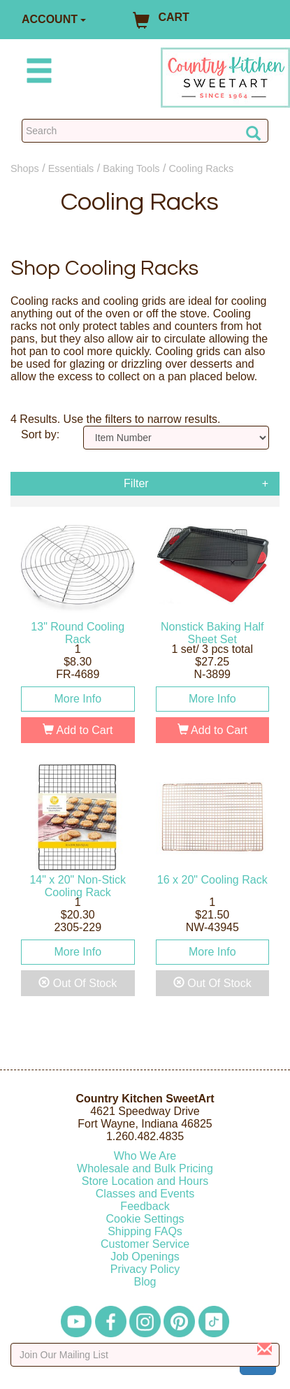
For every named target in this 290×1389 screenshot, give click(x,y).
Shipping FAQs (145, 1231)
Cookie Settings (145, 1219)
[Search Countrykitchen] (145, 131)
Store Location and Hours (145, 1181)
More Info (77, 699)
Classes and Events (145, 1194)
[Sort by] (176, 437)
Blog (144, 1282)
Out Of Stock (77, 983)
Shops (24, 168)
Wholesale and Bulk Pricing (145, 1168)
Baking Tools (131, 168)
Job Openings (145, 1256)
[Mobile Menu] (36, 73)
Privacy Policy (145, 1269)
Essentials (71, 168)
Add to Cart (78, 730)
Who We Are (145, 1156)
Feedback (144, 1206)
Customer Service (145, 1244)
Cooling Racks (200, 168)
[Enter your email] (145, 1355)
